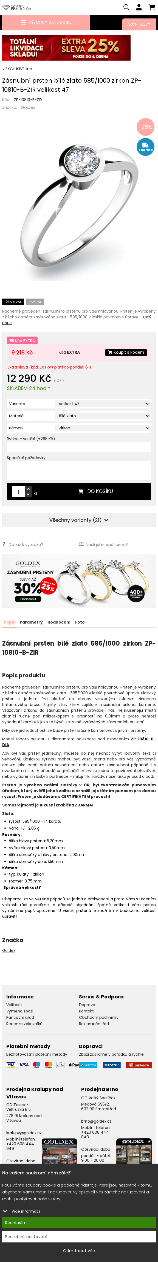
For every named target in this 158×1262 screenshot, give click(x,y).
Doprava (87, 1005)
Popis (9, 622)
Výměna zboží (19, 1011)
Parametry (31, 622)
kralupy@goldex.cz (24, 1133)
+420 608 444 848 (95, 1135)
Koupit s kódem (125, 352)
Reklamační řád (94, 1024)
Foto (80, 622)
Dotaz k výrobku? (22, 544)
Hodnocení (58, 622)
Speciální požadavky (26, 458)
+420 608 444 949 (20, 1146)
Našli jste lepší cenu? (103, 544)
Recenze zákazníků (24, 1024)
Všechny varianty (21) (79, 520)
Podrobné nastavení (26, 1236)
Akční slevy (138, 24)
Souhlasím (16, 1222)
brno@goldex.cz (96, 1121)
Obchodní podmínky (99, 1017)
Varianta (17, 404)
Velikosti (14, 1005)
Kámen (16, 428)
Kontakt (86, 1011)
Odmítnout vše (79, 1250)
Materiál (16, 416)
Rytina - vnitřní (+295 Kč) (31, 439)
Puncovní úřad (20, 1017)
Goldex (28, 107)
